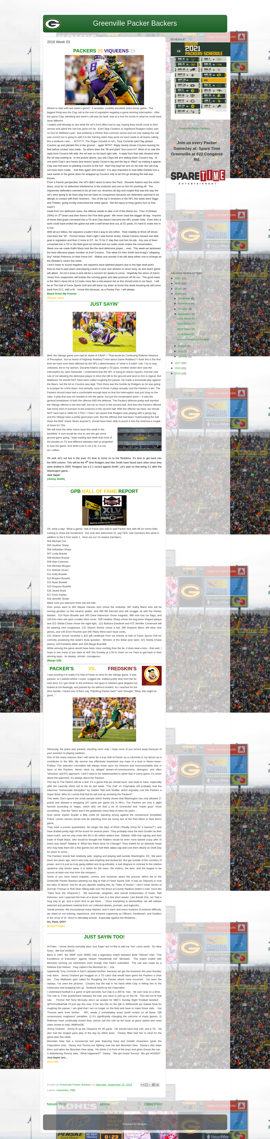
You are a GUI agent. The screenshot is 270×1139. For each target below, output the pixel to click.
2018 (178, 293)
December (184, 298)
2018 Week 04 (186, 318)
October (183, 308)
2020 (178, 283)
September (185, 314)
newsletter (62, 1090)
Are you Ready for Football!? (194, 339)
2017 (178, 362)
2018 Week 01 (186, 334)
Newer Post (56, 1104)
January (183, 356)
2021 (178, 278)
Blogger (142, 1124)
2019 (178, 288)
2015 (178, 373)
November (184, 303)
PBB (72, 1090)
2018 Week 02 (186, 329)
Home (105, 1104)
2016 (178, 368)
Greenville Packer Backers (135, 23)
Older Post (153, 1104)
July (181, 351)
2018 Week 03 (186, 323)
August (182, 345)
